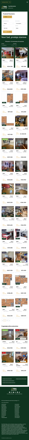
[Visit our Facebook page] (9, 392)
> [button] (9, 320)
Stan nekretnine (4, 411)
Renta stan (3, 416)
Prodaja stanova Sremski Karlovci (8, 380)
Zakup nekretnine (17, 416)
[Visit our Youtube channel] (13, 392)
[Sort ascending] (14, 45)
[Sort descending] (15, 45)
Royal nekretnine (4, 406)
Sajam (17, 28)
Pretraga (7, 31)
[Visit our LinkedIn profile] (17, 392)
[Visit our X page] (15, 392)
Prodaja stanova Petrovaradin (21, 378)
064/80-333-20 (10, 8)
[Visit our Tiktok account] (19, 392)
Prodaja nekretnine (4, 417)
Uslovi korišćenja (18, 393)
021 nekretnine (4, 405)
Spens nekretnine (4, 410)
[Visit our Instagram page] (11, 392)
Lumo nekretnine (17, 417)
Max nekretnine (17, 412)
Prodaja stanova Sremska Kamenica (9, 382)
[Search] (10, 2)
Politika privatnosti (10, 393)
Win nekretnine (17, 410)
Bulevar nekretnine (17, 406)
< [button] (2, 320)
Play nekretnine (4, 412)
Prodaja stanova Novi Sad (7, 378)
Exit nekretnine (17, 411)
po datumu (4, 45)
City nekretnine (17, 404)
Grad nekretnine (4, 404)
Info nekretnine (17, 405)
